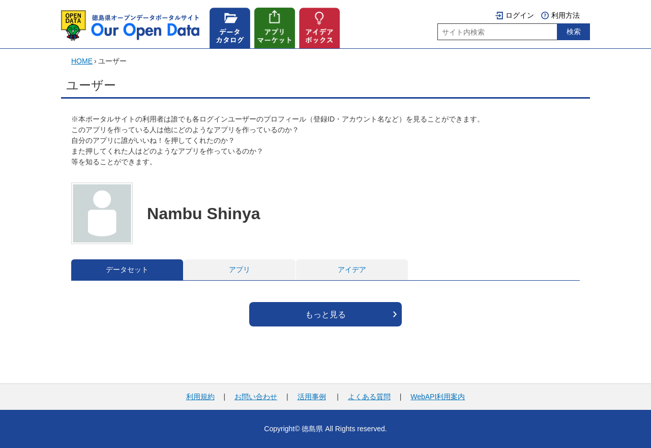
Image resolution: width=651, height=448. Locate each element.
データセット (127, 269)
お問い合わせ (255, 397)
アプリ (239, 269)
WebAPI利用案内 (437, 397)
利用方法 (565, 15)
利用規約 (200, 397)
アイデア (352, 269)
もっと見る (325, 314)
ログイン (520, 15)
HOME (82, 61)
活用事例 (312, 397)
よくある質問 (369, 397)
